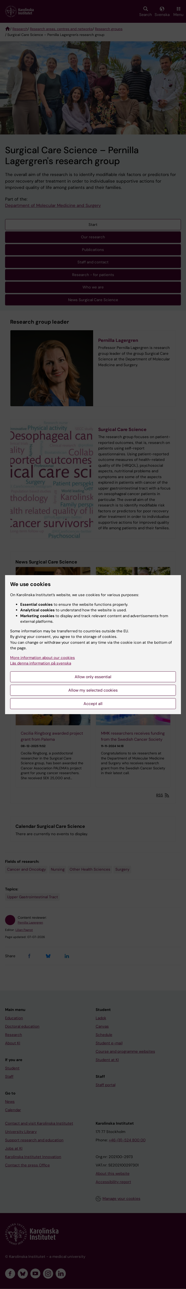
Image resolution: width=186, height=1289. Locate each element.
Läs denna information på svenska (40, 663)
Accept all (93, 703)
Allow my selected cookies (93, 690)
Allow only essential (93, 676)
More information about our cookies (42, 657)
